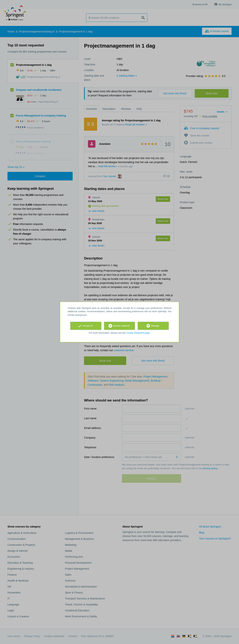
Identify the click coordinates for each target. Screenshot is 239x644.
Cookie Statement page (138, 333)
